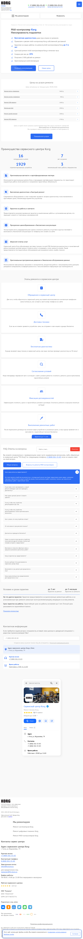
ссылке (10, 816)
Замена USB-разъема (10, 102)
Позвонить (61, 16)
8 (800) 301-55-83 (8, 861)
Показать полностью (11, 611)
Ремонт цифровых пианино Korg (25, 831)
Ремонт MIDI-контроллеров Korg (25, 836)
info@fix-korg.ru (7, 866)
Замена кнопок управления (12, 97)
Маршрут (30, 721)
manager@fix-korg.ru (9, 872)
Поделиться (3, 907)
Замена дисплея (8, 108)
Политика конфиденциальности (41, 924)
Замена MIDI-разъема (10, 119)
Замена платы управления (11, 91)
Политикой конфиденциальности (59, 643)
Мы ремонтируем (20, 16)
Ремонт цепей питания (10, 113)
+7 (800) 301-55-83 (37, 5)
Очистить (75, 449)
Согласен (75, 934)
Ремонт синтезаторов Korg (23, 827)
